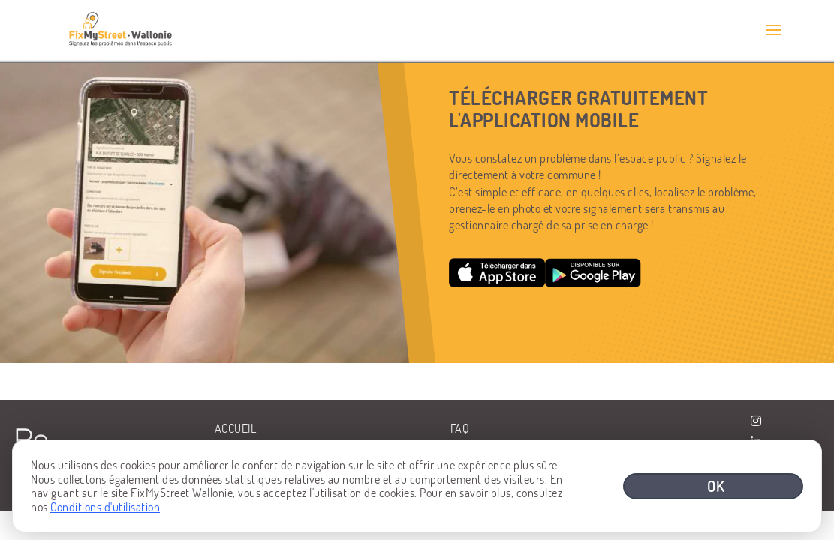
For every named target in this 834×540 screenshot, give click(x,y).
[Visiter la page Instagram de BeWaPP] (756, 421)
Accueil (236, 428)
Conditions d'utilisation (105, 506)
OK (716, 486)
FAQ (460, 428)
